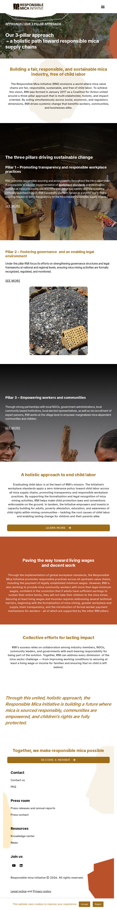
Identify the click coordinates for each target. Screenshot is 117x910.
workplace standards (72, 185)
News (14, 842)
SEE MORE (12, 206)
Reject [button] (98, 904)
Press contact (20, 815)
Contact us (18, 780)
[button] (103, 7)
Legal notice (19, 891)
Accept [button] (84, 904)
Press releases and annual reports (33, 808)
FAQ (13, 787)
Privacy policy (42, 891)
